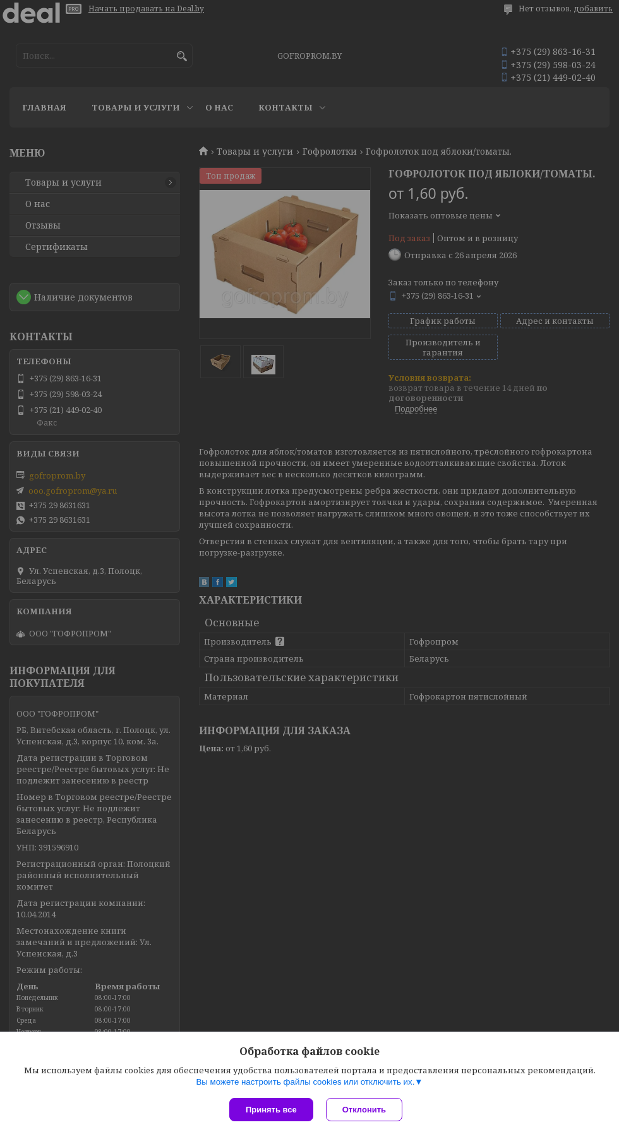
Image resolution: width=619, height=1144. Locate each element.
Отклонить (364, 1109)
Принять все (271, 1109)
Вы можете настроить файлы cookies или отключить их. (305, 1082)
